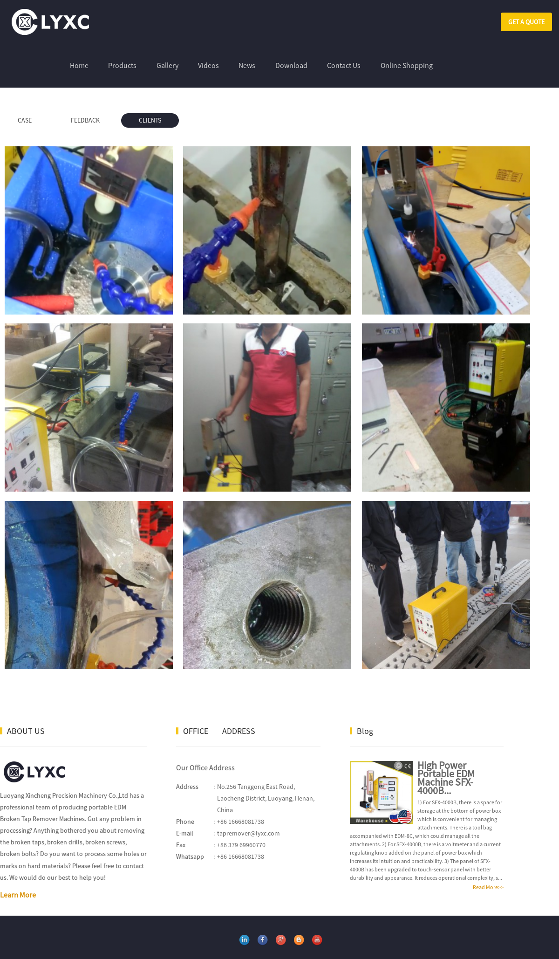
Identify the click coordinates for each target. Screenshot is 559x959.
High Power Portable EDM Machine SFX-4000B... (446, 749)
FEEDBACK (85, 120)
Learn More (18, 866)
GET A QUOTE (526, 22)
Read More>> (488, 858)
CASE (25, 120)
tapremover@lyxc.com (248, 805)
